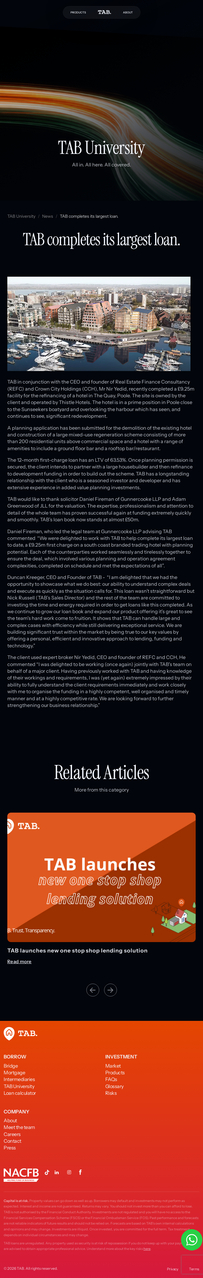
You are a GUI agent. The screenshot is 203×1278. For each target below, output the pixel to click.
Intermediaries (19, 1079)
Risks (111, 1093)
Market (113, 1066)
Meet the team (19, 1127)
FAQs (111, 1079)
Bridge (11, 1066)
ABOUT (128, 12)
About (10, 1120)
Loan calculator (20, 1093)
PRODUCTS (78, 12)
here (146, 1249)
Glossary (114, 1086)
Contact (12, 1141)
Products (115, 1072)
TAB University (21, 216)
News (47, 216)
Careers (12, 1134)
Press (10, 1148)
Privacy (172, 1269)
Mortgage (14, 1072)
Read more (19, 961)
